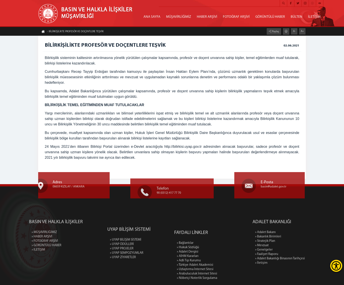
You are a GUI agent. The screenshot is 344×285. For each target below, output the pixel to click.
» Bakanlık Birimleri (287, 236)
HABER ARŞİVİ (207, 17)
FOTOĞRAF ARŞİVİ (236, 17)
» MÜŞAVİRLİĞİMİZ (25, 232)
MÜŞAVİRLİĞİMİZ (178, 17)
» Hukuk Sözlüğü (188, 265)
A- (294, 31)
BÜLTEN (296, 17)
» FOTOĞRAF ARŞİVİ (26, 241)
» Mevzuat (281, 245)
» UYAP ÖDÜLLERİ (122, 257)
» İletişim (280, 263)
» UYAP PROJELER (121, 261)
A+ (302, 31)
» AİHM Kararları (188, 274)
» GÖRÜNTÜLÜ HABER (27, 245)
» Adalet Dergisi (187, 270)
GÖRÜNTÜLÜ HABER (270, 17)
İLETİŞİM (314, 17)
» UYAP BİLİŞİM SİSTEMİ (125, 252)
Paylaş (275, 31)
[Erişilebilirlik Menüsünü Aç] (336, 266)
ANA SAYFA (151, 17)
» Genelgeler (283, 249)
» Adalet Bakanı (284, 232)
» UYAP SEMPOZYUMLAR (126, 265)
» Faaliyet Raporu (285, 254)
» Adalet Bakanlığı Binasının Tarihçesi (299, 258)
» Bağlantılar (185, 261)
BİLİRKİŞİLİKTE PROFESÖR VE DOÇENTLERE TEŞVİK (75, 31)
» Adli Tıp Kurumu (189, 278)
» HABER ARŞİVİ (23, 236)
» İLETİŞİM (19, 249)
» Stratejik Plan (284, 241)
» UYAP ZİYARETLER (123, 270)
